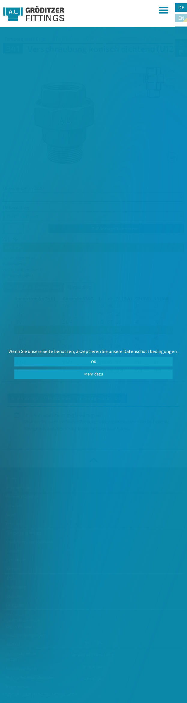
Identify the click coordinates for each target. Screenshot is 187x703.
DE (181, 7)
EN (181, 18)
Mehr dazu (93, 374)
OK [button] (93, 361)
